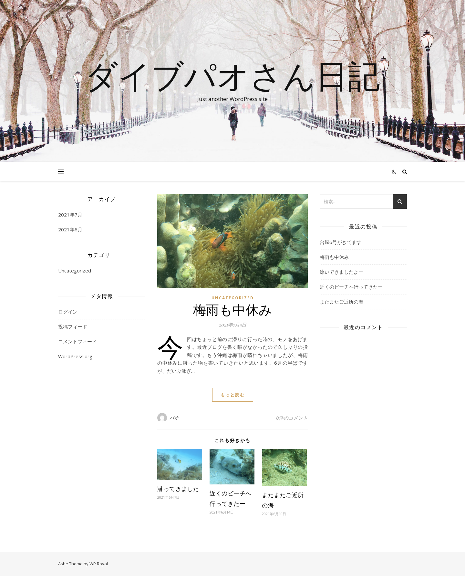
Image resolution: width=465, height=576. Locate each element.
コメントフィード (77, 341)
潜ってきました (178, 489)
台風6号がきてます (340, 242)
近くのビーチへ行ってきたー (351, 286)
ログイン (68, 311)
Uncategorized (74, 270)
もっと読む (233, 395)
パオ (174, 418)
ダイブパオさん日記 (232, 75)
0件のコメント (292, 418)
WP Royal (98, 564)
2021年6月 (70, 229)
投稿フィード (72, 326)
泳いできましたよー (341, 272)
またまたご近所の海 (341, 301)
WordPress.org (75, 356)
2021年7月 (70, 214)
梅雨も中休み (232, 309)
